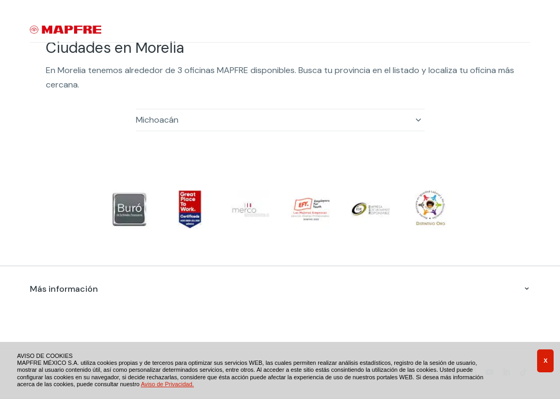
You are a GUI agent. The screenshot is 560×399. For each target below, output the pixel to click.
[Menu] (523, 30)
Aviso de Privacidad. (167, 384)
